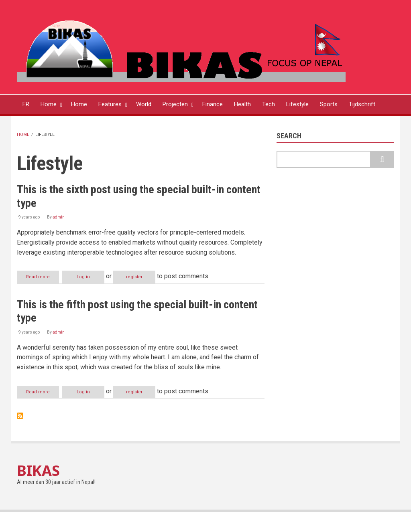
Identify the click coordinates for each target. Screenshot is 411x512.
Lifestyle (297, 104)
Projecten (175, 104)
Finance (212, 104)
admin (59, 217)
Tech (268, 104)
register (134, 276)
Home (49, 104)
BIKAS (38, 470)
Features (110, 104)
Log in (83, 276)
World (143, 104)
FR (25, 104)
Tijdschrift (362, 104)
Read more (42, 278)
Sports (329, 104)
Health (242, 104)
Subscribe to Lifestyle (20, 416)
